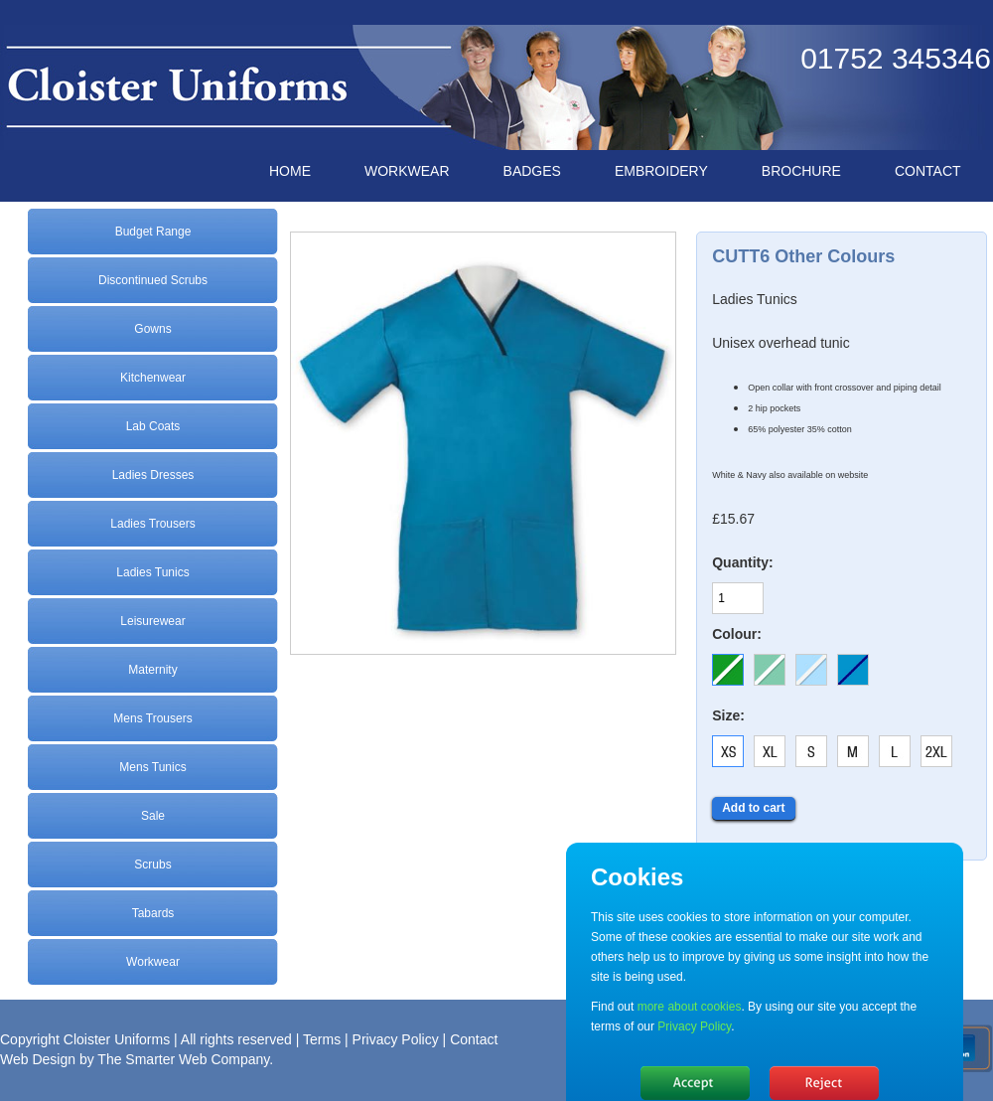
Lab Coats (153, 426)
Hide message (695, 1083)
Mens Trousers (152, 718)
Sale (153, 816)
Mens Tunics (152, 767)
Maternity (152, 670)
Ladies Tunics (152, 572)
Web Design (37, 1059)
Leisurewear (152, 621)
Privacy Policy (396, 1039)
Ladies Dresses (153, 475)
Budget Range (153, 231)
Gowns (152, 329)
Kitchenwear (153, 378)
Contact (473, 1039)
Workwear (153, 962)
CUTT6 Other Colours (803, 256)
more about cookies (690, 1007)
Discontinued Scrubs (153, 280)
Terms (322, 1039)
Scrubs (152, 864)
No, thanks (824, 1083)
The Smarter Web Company (183, 1059)
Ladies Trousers (152, 524)
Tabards (153, 913)
